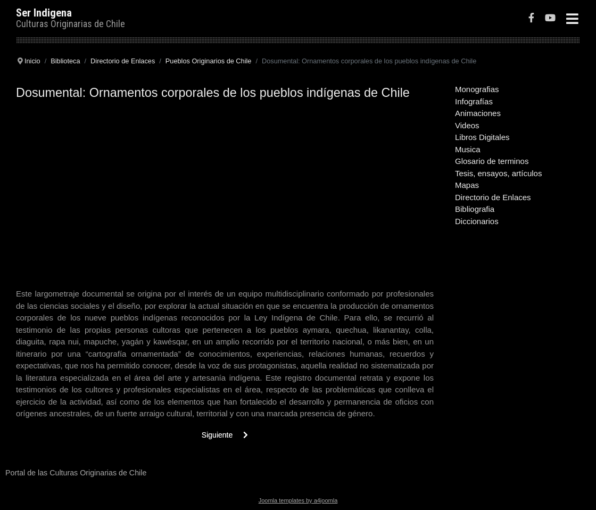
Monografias (477, 89)
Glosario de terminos (491, 161)
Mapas (467, 185)
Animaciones (478, 113)
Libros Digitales (482, 137)
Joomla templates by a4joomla (298, 500)
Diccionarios (477, 221)
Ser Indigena (44, 12)
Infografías (474, 101)
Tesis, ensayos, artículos (498, 173)
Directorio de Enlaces (493, 197)
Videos (467, 125)
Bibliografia (474, 208)
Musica (468, 149)
